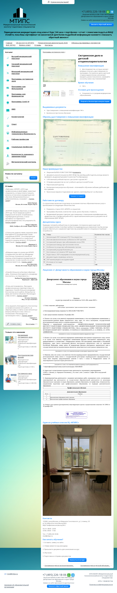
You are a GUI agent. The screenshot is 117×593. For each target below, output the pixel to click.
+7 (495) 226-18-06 (94, 11)
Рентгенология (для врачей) (25, 356)
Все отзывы (30, 324)
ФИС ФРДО (10, 45)
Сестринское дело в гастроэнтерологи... (59, 565)
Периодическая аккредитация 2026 (53, 43)
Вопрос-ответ (25, 45)
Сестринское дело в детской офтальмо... (95, 565)
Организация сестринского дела (25, 336)
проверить (77, 172)
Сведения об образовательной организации (16, 586)
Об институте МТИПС (25, 43)
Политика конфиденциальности (101, 585)
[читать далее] (10, 222)
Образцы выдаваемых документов (85, 43)
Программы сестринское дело (54, 52)
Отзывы (37, 45)
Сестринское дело (25, 373)
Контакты (49, 45)
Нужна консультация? (60, 2)
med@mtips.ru (12, 574)
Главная (9, 43)
